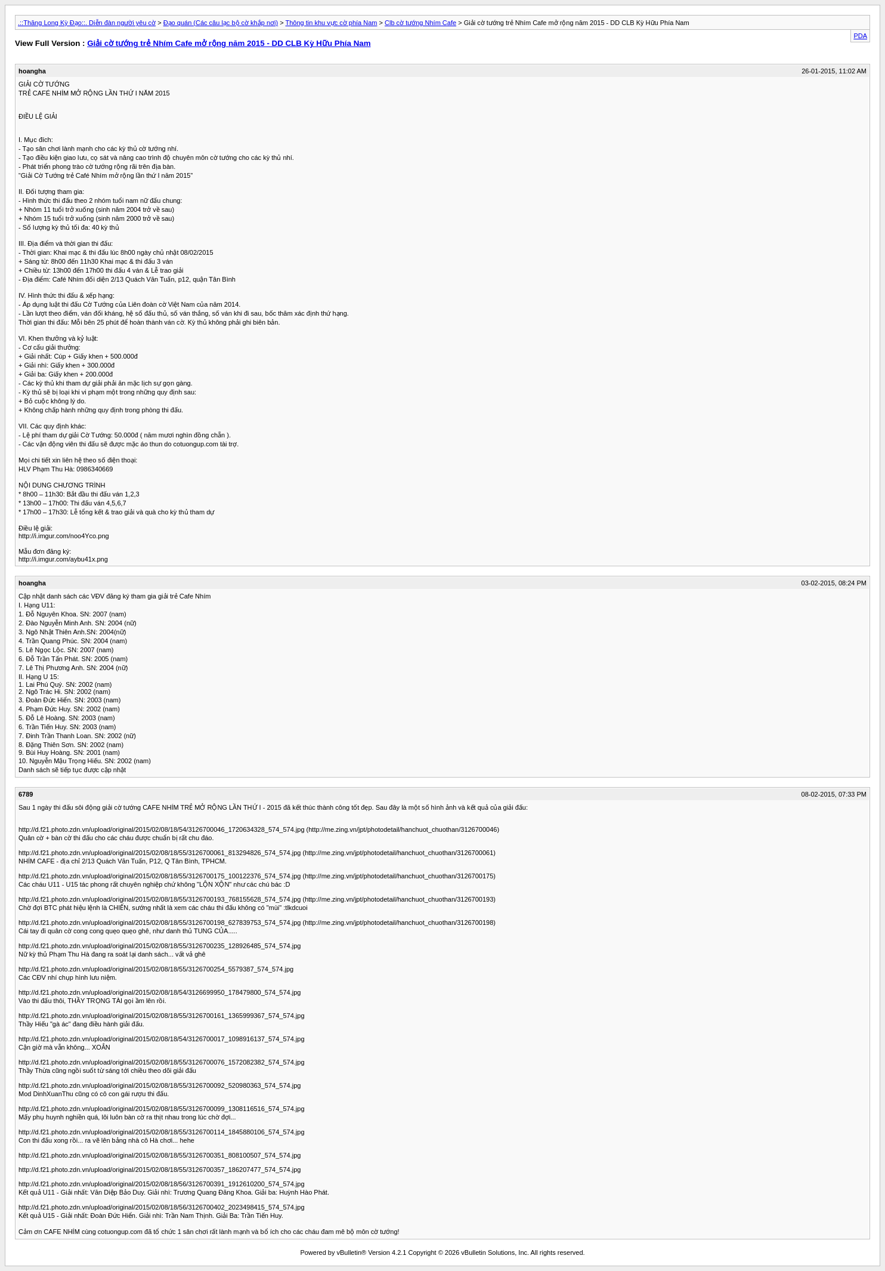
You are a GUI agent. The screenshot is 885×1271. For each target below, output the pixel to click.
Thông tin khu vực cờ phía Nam (331, 22)
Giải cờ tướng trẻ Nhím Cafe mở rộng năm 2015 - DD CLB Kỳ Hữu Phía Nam (228, 43)
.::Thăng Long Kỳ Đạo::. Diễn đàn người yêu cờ (87, 22)
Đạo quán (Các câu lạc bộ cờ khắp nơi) (220, 22)
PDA (860, 35)
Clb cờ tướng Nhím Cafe (420, 22)
